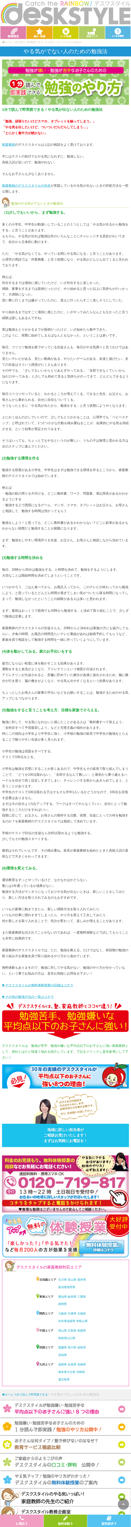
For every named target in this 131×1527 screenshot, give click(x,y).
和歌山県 (82, 1321)
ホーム (7, 1394)
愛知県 (62, 1296)
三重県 (81, 1296)
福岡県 (62, 1364)
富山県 (72, 1279)
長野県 (71, 1287)
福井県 (81, 1279)
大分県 (71, 1372)
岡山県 (62, 1330)
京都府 (81, 1313)
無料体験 (65, 1520)
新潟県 (62, 1287)
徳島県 (81, 1347)
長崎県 (81, 1364)
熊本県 (62, 1372)
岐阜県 (72, 1296)
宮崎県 (80, 1372)
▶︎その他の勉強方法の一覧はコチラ (28, 997)
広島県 (72, 1330)
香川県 (72, 1347)
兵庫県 (72, 1313)
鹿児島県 (64, 1379)
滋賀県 (71, 1321)
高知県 (62, 1355)
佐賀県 (72, 1364)
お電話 (22, 1520)
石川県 (62, 1279)
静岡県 (62, 1304)
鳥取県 (62, 1338)
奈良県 (62, 1321)
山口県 (71, 1338)
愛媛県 (62, 1347)
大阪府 (62, 1313)
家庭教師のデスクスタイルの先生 (26, 185)
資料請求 (109, 1520)
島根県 (81, 1330)
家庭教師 (8, 144)
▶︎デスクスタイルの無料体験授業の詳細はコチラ (37, 985)
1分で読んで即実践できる (29, 42)
